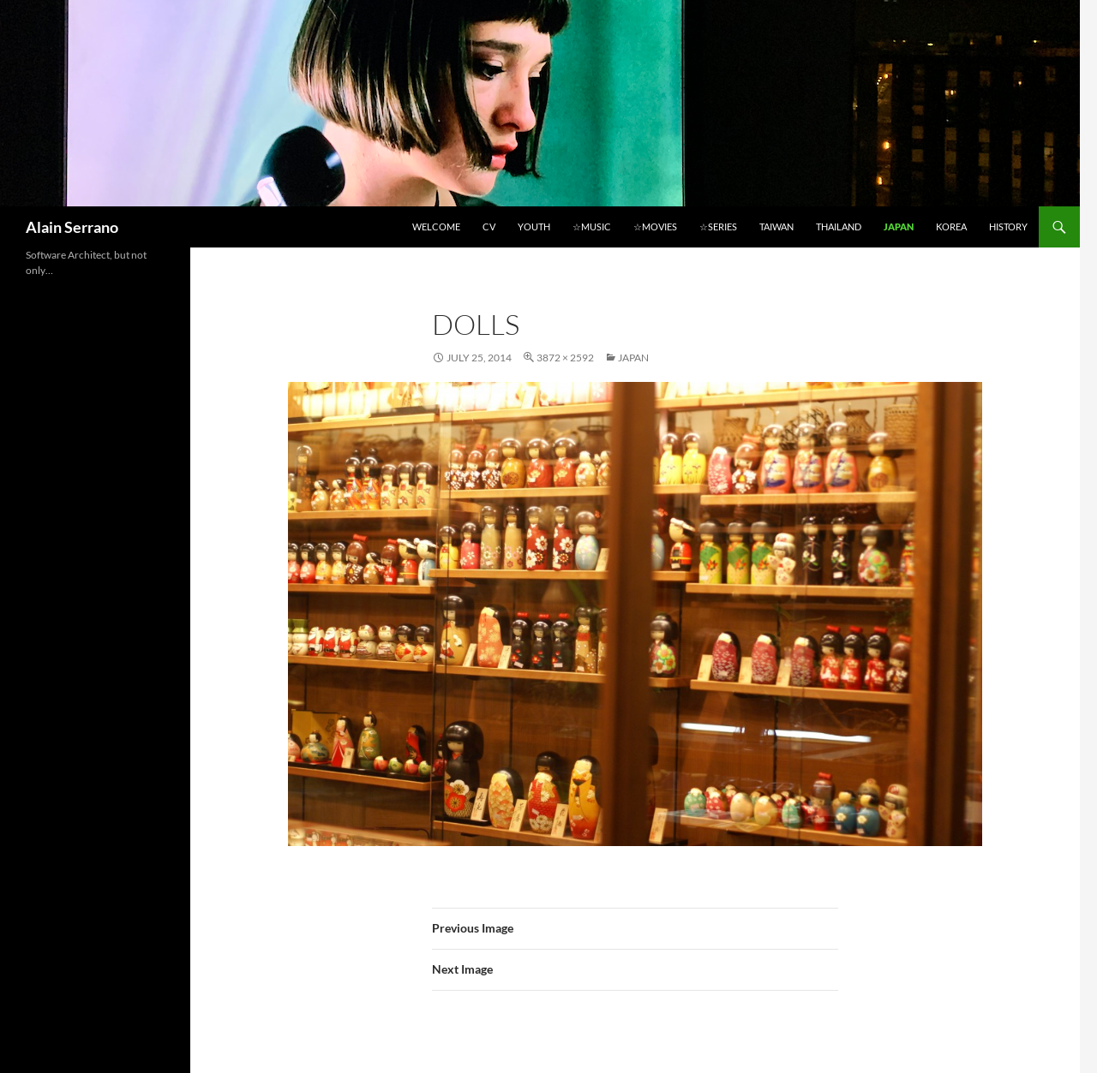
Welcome (436, 226)
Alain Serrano (72, 227)
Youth (534, 226)
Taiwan (776, 226)
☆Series (718, 226)
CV (489, 226)
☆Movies (655, 226)
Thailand (838, 226)
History (1008, 226)
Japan (899, 226)
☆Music (591, 226)
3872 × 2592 (565, 357)
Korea (951, 226)
